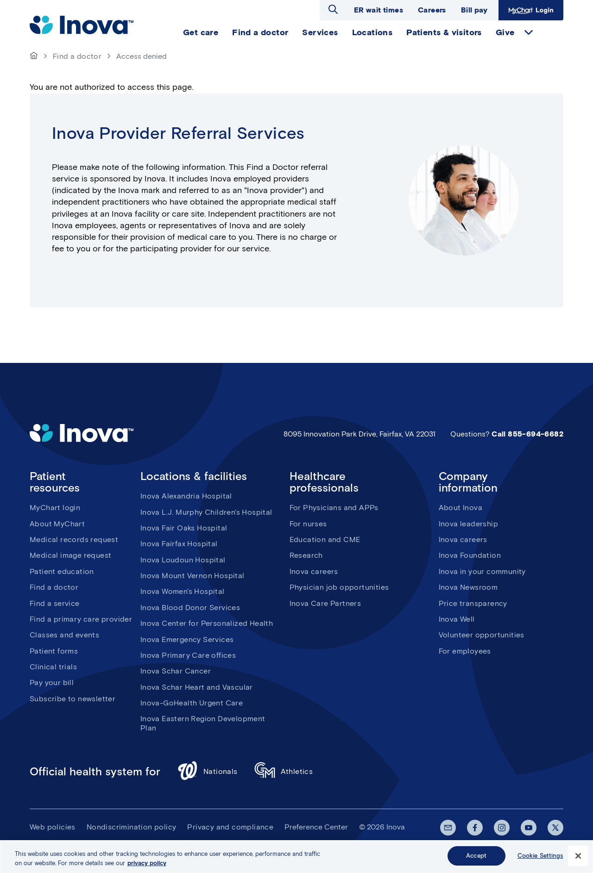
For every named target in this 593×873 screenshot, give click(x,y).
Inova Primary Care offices (188, 655)
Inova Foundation (470, 555)
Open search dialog (333, 9)
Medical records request (74, 539)
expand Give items (528, 32)
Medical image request (70, 555)
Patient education (62, 571)
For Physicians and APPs (334, 507)
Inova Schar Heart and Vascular (196, 687)
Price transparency (473, 603)
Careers (432, 10)
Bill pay (474, 10)
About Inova (460, 507)
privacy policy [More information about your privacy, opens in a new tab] (146, 863)
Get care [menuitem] (200, 32)
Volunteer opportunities (481, 634)
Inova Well (457, 619)
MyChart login (55, 507)
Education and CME (325, 539)
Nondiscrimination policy (132, 827)
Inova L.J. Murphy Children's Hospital (206, 512)
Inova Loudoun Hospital (183, 559)
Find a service (55, 603)
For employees (465, 651)
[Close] (578, 856)
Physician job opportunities (339, 587)
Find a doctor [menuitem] (260, 32)
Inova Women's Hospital (182, 591)
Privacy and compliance (230, 827)
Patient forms (54, 651)
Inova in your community (482, 571)
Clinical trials (53, 666)
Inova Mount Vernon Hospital (192, 575)
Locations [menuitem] (372, 32)
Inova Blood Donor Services (190, 607)
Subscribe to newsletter (72, 698)
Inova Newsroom (468, 587)
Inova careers (314, 571)
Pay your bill (52, 682)
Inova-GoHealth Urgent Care (191, 702)
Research (306, 555)
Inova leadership (468, 523)
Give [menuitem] (505, 32)
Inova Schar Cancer (175, 671)
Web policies (53, 827)
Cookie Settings (540, 856)
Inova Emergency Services (187, 639)
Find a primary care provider (81, 619)
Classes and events (64, 634)
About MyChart (57, 523)
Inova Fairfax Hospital (179, 543)
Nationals (207, 772)
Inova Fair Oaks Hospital (183, 528)
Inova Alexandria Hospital (186, 496)
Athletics (283, 772)
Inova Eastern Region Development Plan (202, 723)
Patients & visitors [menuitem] (444, 32)
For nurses (308, 523)
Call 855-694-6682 (527, 434)
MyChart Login (530, 10)
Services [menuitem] (320, 32)
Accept (476, 856)
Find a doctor (77, 56)
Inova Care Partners (325, 603)
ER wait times (378, 10)
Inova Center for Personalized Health (206, 623)
